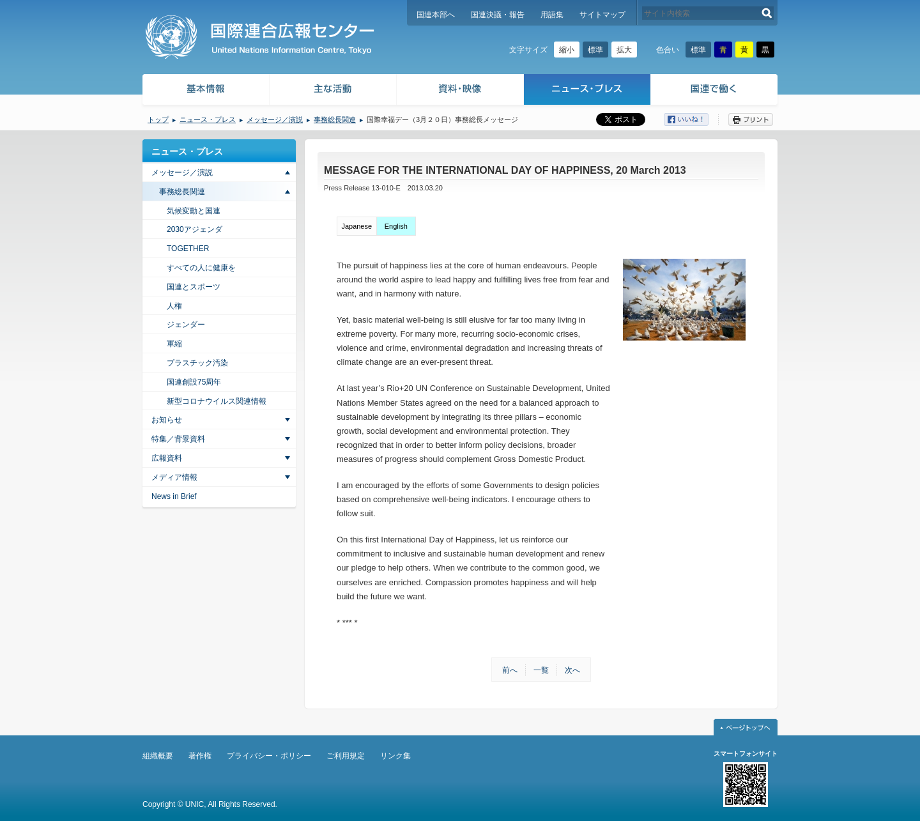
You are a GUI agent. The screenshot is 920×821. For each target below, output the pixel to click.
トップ (158, 119)
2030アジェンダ (194, 229)
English (396, 226)
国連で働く (715, 91)
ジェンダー (186, 324)
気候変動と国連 (193, 210)
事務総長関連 (335, 119)
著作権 (199, 755)
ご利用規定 (345, 755)
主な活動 (333, 91)
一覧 (541, 670)
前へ (510, 670)
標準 (595, 49)
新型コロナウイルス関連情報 (216, 401)
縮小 (566, 49)
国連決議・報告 (498, 14)
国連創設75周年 (194, 382)
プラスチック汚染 (197, 362)
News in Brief (174, 496)
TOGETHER (188, 248)
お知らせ (166, 419)
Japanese (356, 226)
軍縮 (174, 343)
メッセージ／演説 (275, 119)
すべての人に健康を (201, 267)
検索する (767, 13)
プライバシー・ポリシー (269, 755)
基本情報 (205, 91)
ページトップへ (746, 727)
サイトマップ (602, 14)
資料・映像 (460, 91)
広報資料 (166, 458)
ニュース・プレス (587, 91)
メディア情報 (174, 477)
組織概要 (157, 755)
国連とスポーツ (193, 286)
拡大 (624, 49)
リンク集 (395, 755)
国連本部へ (436, 14)
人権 (174, 306)
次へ (572, 670)
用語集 (552, 14)
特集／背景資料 (178, 438)
